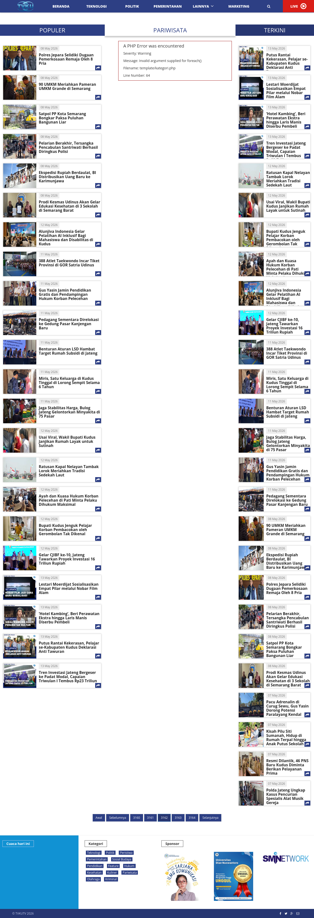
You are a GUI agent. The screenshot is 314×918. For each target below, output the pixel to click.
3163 (178, 818)
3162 (164, 818)
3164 (192, 818)
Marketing (238, 6)
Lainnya (203, 6)
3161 (150, 818)
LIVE (298, 6)
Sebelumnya (117, 818)
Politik (132, 6)
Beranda (60, 6)
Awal (99, 818)
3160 (136, 818)
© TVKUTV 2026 (23, 913)
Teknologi (96, 6)
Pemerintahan (168, 6)
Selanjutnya (210, 818)
